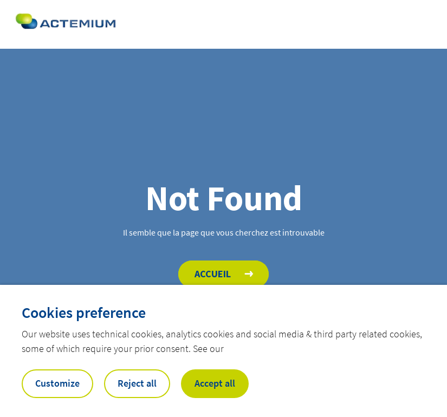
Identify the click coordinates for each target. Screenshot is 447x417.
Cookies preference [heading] (84, 312)
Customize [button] (57, 383)
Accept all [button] (215, 383)
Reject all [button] (137, 383)
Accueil (213, 274)
